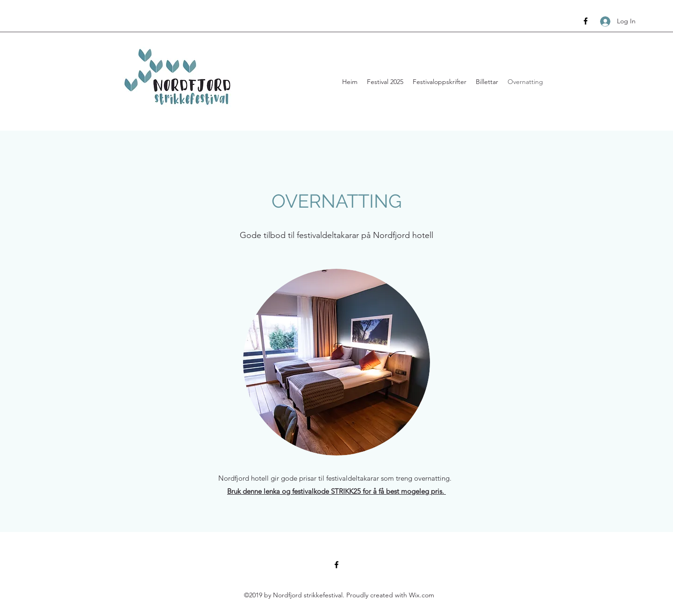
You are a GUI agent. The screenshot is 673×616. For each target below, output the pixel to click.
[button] (385, 82)
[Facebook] (585, 21)
